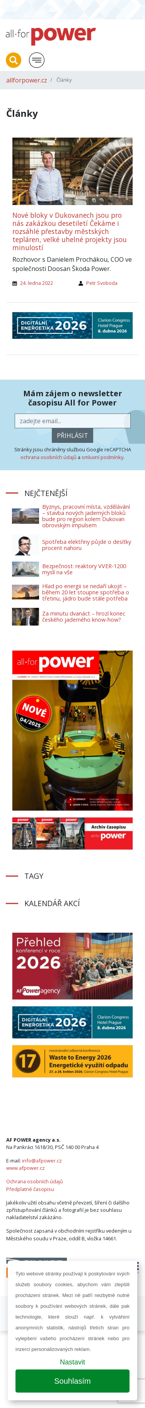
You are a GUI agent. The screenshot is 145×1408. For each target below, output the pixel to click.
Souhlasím (72, 1381)
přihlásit (72, 435)
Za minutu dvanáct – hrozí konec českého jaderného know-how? (83, 616)
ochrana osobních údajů (48, 457)
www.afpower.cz (25, 1167)
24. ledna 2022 (36, 282)
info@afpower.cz (42, 1160)
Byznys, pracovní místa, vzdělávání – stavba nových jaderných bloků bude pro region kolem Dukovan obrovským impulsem (86, 516)
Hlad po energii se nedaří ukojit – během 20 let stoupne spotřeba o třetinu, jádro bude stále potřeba (85, 592)
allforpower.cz (26, 80)
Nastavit (72, 1362)
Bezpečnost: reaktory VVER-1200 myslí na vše (84, 569)
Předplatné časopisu (30, 1189)
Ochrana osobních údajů (34, 1181)
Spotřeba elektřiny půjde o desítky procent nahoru (86, 545)
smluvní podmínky (102, 457)
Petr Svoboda (102, 282)
